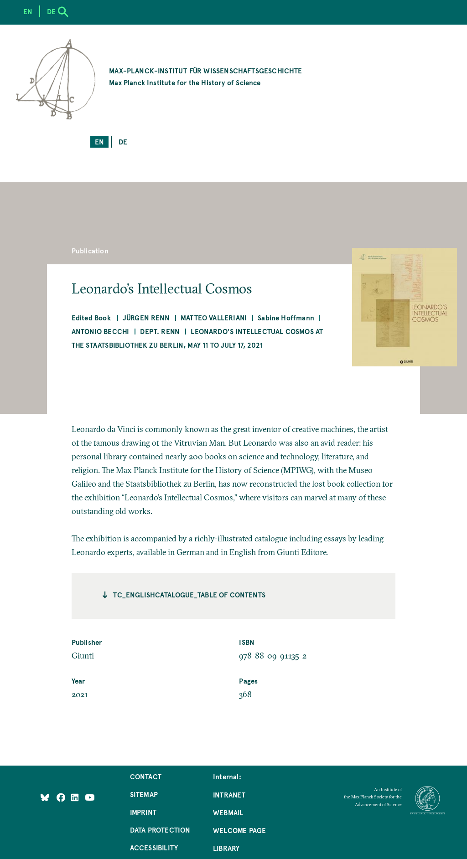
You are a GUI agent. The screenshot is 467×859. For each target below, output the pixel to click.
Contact (145, 776)
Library (226, 848)
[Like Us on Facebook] (62, 797)
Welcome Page (239, 830)
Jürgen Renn (146, 317)
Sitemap (144, 794)
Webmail (228, 812)
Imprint (143, 812)
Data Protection (160, 829)
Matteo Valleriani (214, 317)
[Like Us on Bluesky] (45, 797)
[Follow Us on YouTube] (89, 797)
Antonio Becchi (101, 331)
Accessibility (154, 847)
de (123, 141)
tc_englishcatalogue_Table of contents (189, 594)
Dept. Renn (160, 331)
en (99, 141)
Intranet (229, 794)
